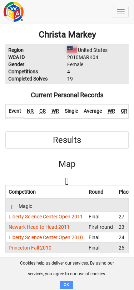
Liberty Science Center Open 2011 (46, 216)
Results (67, 140)
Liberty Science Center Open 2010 (46, 237)
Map (67, 164)
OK (66, 284)
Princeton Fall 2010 (30, 248)
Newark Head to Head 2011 (39, 227)
